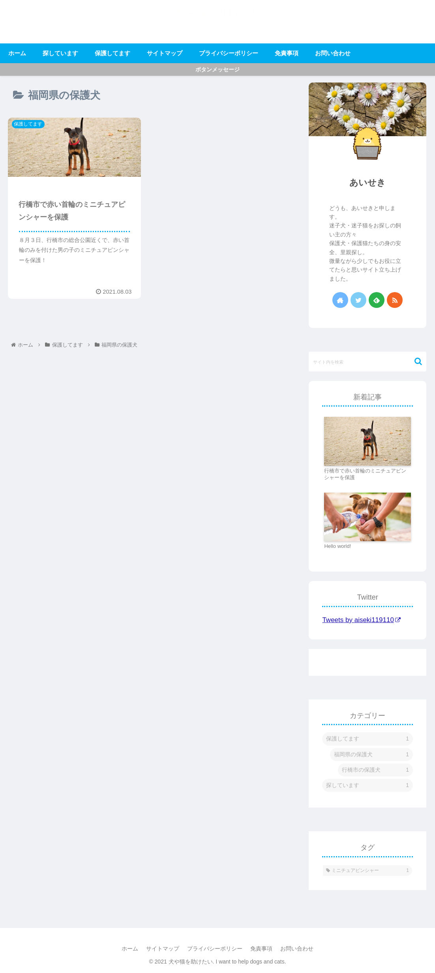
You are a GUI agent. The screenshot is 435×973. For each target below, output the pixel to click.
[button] (414, 361)
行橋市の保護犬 (375, 770)
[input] (367, 361)
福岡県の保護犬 (371, 754)
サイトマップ (162, 948)
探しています (367, 785)
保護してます (367, 739)
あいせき (367, 182)
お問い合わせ (296, 948)
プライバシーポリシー (214, 948)
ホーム (130, 948)
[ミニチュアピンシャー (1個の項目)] (367, 870)
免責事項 (261, 948)
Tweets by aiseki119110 (361, 620)
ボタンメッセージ (217, 69)
